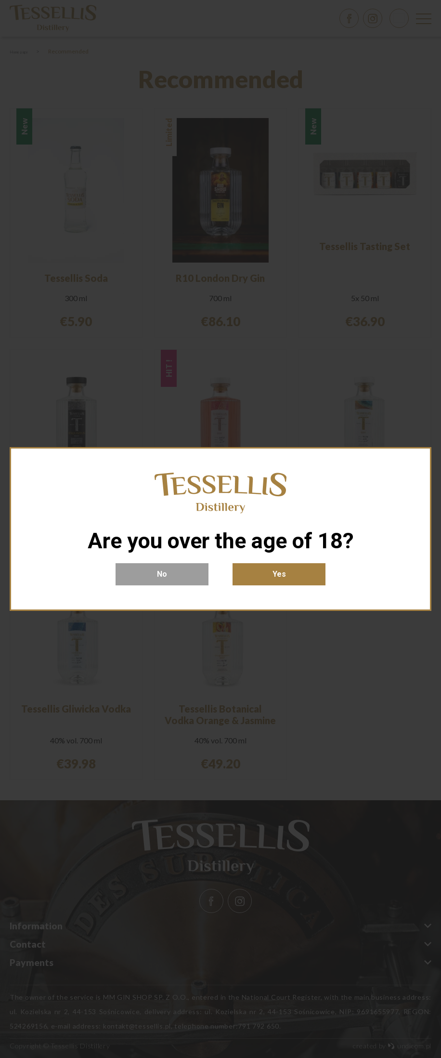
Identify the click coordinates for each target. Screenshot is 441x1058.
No (162, 574)
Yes (279, 574)
